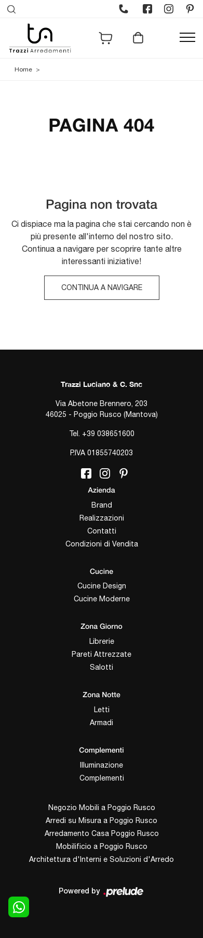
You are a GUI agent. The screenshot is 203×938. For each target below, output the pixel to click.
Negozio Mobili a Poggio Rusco (101, 807)
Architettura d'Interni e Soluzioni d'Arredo (101, 859)
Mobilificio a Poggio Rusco (101, 846)
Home (23, 69)
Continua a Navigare (101, 287)
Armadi (101, 722)
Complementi (101, 778)
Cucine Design (101, 586)
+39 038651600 (108, 433)
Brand (101, 505)
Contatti (101, 531)
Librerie (101, 641)
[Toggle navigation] (187, 38)
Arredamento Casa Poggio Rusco (102, 833)
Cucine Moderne (102, 599)
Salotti (101, 667)
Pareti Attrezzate (101, 654)
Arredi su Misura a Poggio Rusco (101, 820)
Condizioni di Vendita (101, 544)
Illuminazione (101, 765)
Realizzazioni (101, 518)
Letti (102, 709)
